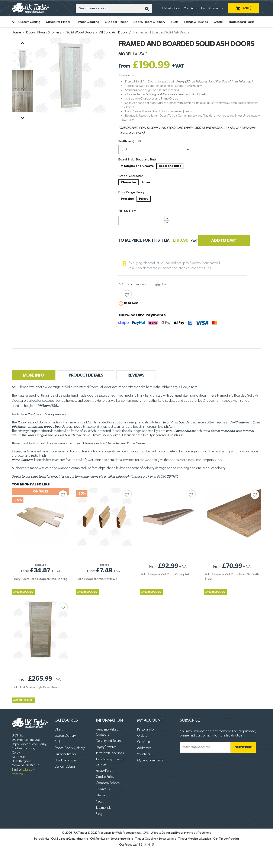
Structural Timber (58, 21)
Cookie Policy (105, 777)
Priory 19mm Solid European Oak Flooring (40, 579)
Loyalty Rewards (106, 747)
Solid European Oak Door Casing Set (165, 574)
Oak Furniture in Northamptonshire (112, 838)
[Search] (114, 8)
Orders (142, 736)
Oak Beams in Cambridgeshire (70, 838)
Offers (218, 21)
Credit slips (144, 742)
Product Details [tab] (86, 375)
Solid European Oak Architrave (97, 579)
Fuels (174, 21)
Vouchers (143, 754)
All (13, 21)
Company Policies (107, 783)
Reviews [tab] (136, 375)
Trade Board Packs (241, 21)
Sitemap (101, 795)
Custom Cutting (29, 21)
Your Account (193, 8)
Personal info (145, 729)
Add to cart (224, 240)
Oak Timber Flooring (226, 838)
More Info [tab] (33, 375)
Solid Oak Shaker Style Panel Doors (36, 687)
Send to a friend (133, 284)
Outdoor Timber (116, 21)
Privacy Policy (104, 770)
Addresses (144, 748)
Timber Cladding (87, 21)
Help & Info (169, 8)
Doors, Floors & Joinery (149, 21)
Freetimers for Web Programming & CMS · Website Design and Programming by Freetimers (154, 832)
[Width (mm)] (154, 149)
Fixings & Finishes (196, 21)
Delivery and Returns (109, 741)
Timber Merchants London (194, 838)
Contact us (216, 8)
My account (150, 720)
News (99, 801)
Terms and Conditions (109, 753)
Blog (99, 814)
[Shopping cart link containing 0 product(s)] (243, 8)
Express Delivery (65, 736)
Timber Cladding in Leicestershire (156, 838)
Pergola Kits (42, 838)
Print (161, 284)
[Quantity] (141, 220)
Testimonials (103, 808)
